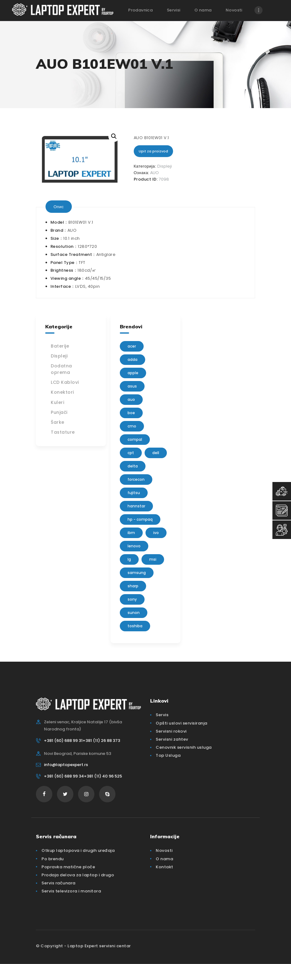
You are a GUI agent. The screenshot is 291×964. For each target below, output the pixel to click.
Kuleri (57, 402)
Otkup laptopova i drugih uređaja (78, 850)
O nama (164, 859)
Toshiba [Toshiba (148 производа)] (135, 626)
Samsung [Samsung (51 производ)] (137, 572)
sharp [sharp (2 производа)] (133, 586)
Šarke (57, 422)
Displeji (164, 166)
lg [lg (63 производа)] (129, 559)
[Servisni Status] (281, 529)
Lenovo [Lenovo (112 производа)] (134, 546)
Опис (59, 206)
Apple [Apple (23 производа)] (133, 372)
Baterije (60, 346)
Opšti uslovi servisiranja (181, 723)
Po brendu (52, 859)
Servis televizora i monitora (71, 891)
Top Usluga (168, 755)
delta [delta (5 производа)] (133, 466)
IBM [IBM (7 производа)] (131, 532)
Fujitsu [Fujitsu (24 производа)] (134, 492)
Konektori (62, 392)
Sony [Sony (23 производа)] (132, 599)
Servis (162, 715)
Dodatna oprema (61, 369)
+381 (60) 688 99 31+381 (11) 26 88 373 (82, 740)
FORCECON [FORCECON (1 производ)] (136, 479)
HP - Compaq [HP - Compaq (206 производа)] (140, 519)
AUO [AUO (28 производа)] (131, 399)
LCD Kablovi (65, 382)
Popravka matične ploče (68, 867)
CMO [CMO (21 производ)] (132, 426)
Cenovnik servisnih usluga (184, 747)
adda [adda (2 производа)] (132, 359)
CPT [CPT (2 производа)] (131, 452)
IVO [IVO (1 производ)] (156, 532)
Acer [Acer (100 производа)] (132, 346)
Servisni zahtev (172, 739)
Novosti (164, 850)
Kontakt (164, 867)
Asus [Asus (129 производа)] (132, 386)
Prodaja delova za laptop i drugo (77, 875)
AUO (154, 173)
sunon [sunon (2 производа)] (134, 612)
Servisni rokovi (171, 731)
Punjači (59, 412)
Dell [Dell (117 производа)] (155, 452)
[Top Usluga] (281, 491)
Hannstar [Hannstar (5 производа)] (136, 506)
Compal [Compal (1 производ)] (135, 439)
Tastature (63, 432)
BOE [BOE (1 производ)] (131, 412)
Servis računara (58, 883)
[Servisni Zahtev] (281, 510)
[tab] (59, 206)
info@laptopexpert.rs (66, 765)
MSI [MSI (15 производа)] (152, 559)
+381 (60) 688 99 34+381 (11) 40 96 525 (83, 776)
